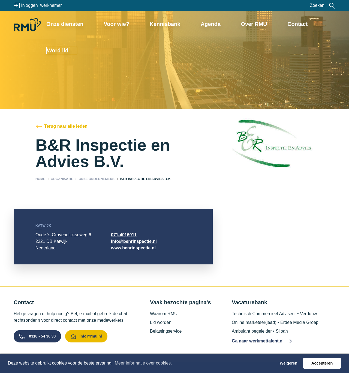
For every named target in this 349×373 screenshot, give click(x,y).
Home (40, 179)
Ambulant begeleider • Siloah (260, 331)
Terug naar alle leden (66, 126)
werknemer (51, 5)
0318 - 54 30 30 (42, 336)
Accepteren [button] (322, 363)
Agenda (209, 23)
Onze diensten (96, 23)
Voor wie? (136, 23)
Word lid (312, 23)
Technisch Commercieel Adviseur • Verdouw (274, 313)
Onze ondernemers (96, 179)
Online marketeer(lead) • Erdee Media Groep (275, 322)
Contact (275, 23)
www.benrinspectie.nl (133, 248)
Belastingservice (166, 331)
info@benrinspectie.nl (134, 241)
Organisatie (62, 179)
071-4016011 (124, 234)
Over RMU (242, 23)
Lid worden (160, 322)
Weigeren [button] (288, 363)
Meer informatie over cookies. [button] (143, 363)
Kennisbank (174, 23)
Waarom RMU (163, 313)
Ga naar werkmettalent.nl (258, 341)
